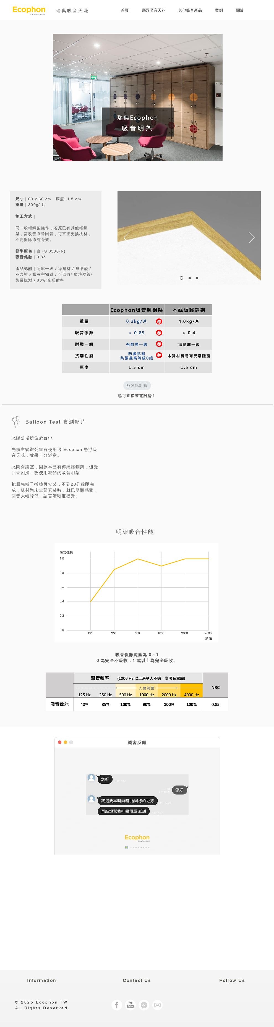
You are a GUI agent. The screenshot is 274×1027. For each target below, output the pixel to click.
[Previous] (126, 238)
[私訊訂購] (137, 385)
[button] (149, 10)
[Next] (252, 238)
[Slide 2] (197, 278)
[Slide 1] (181, 278)
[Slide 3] (190, 278)
